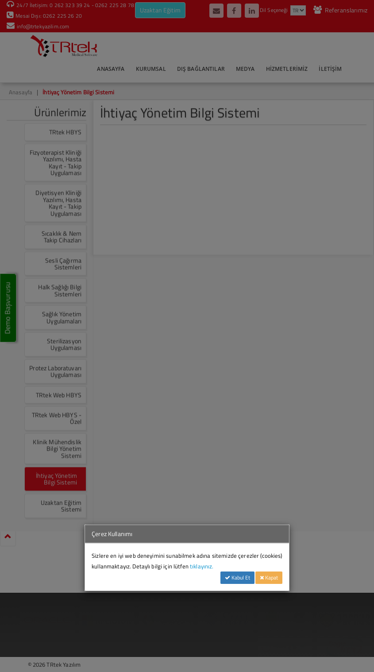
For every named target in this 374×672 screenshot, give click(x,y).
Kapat (269, 577)
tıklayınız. (202, 566)
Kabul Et (237, 577)
